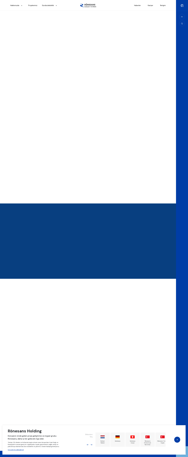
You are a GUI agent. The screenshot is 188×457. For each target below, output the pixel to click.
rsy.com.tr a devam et (16, 450)
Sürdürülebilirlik (50, 6)
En (182, 17)
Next (91, 445)
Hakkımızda (17, 6)
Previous (88, 445)
